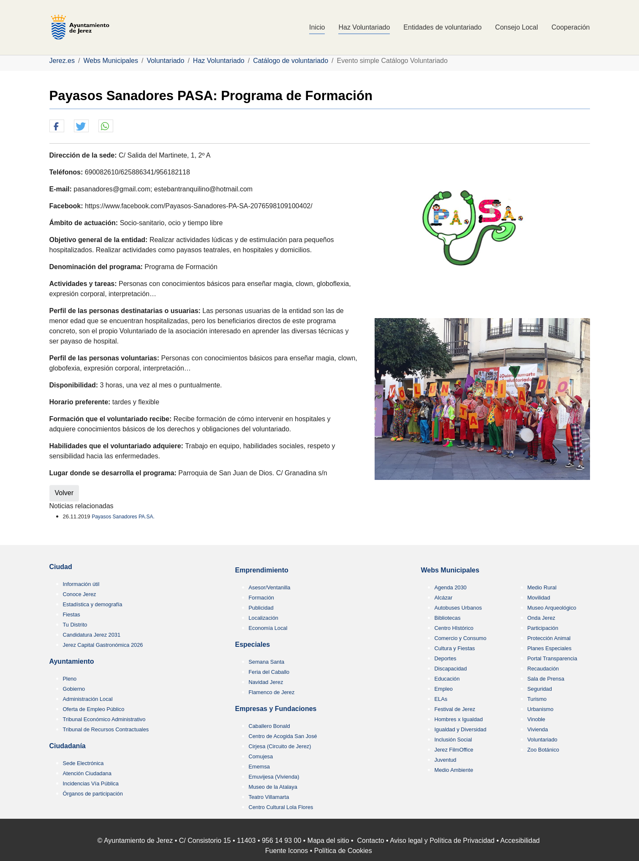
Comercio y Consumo (461, 638)
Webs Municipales (450, 570)
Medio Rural (542, 587)
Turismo (537, 699)
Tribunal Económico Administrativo (104, 719)
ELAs (441, 699)
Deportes (446, 658)
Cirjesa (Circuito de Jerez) (280, 746)
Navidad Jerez (266, 682)
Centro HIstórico (454, 628)
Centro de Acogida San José (283, 736)
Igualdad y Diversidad (461, 729)
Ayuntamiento (71, 661)
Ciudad (60, 566)
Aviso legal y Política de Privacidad (442, 840)
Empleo (444, 689)
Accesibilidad (520, 840)
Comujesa (261, 756)
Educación (447, 679)
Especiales (252, 644)
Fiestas (71, 614)
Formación (261, 597)
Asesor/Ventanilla (270, 587)
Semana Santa (267, 662)
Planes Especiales (550, 648)
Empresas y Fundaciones (276, 708)
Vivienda (538, 729)
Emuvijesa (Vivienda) (274, 777)
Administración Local (88, 699)
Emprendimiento (261, 570)
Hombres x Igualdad (459, 719)
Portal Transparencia (552, 658)
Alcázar (444, 597)
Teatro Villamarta (269, 797)
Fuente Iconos (286, 850)
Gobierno (74, 689)
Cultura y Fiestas (455, 648)
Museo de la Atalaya (273, 787)
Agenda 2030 (451, 587)
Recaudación (543, 668)
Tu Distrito (75, 624)
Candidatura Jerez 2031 (92, 635)
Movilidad (539, 597)
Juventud (446, 760)
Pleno (70, 679)
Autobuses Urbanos (458, 608)
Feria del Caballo (269, 672)
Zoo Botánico (543, 750)
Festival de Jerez (455, 709)
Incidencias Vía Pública (91, 783)
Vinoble (536, 719)
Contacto (370, 840)
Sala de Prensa (546, 679)
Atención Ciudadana (87, 773)
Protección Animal (549, 638)
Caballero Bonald (269, 726)
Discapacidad (451, 668)
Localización (263, 618)
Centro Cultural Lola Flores (281, 807)
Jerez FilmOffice (454, 750)
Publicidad (261, 608)
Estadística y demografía (92, 604)
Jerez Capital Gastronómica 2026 (103, 645)
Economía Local (268, 628)
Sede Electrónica (83, 763)
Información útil (81, 584)
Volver (64, 492)
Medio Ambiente (454, 770)
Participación (543, 628)
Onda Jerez (541, 618)
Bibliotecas (448, 618)
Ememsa (259, 766)
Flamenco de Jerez (272, 692)
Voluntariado (542, 739)
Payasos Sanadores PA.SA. (123, 517)
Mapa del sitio (328, 840)
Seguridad (540, 689)
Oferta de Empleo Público (94, 709)
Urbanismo (541, 709)
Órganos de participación (93, 793)
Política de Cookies (343, 850)
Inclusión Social (453, 739)
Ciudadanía (67, 745)
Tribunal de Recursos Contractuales (106, 729)
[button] (57, 126)
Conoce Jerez (79, 594)
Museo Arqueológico (552, 608)
